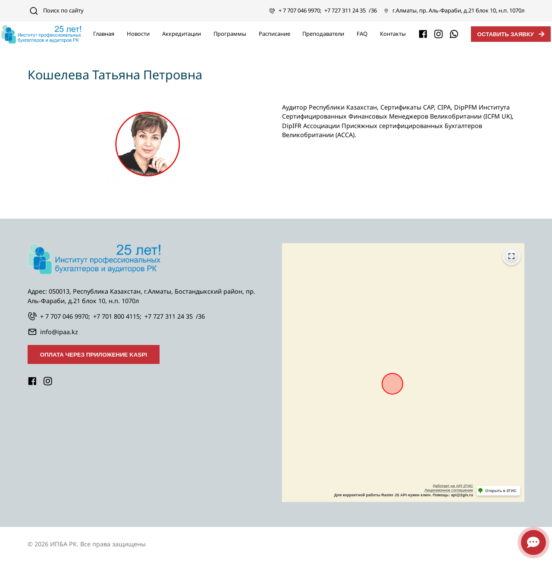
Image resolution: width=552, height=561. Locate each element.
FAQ (362, 34)
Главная (103, 34)
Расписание (274, 34)
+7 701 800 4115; (117, 316)
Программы (229, 34)
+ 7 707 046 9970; (300, 10)
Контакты (393, 34)
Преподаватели (323, 34)
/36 (373, 10)
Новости (138, 34)
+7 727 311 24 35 (345, 10)
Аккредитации (181, 34)
